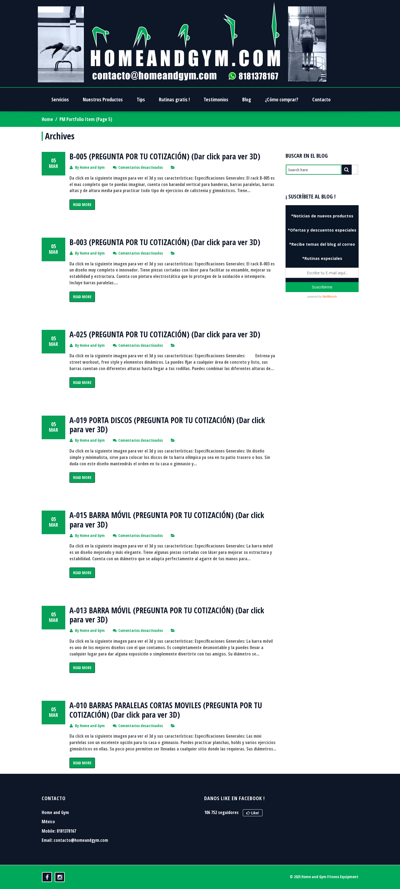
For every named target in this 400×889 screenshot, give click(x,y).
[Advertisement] (322, 403)
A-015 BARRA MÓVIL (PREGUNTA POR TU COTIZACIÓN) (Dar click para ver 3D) (166, 520)
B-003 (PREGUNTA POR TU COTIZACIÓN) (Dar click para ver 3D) (164, 242)
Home (47, 119)
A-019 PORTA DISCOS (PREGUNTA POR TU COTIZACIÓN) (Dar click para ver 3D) (167, 425)
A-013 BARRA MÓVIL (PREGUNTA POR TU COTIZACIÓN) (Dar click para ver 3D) (166, 615)
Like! (252, 812)
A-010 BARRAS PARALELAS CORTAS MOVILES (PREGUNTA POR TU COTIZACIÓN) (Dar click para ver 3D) (165, 710)
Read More (82, 204)
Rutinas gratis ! (174, 99)
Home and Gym (92, 167)
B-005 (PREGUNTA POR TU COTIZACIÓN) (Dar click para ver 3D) (164, 156)
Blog (246, 99)
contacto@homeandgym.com (81, 840)
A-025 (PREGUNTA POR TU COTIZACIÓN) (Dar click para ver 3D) (164, 334)
